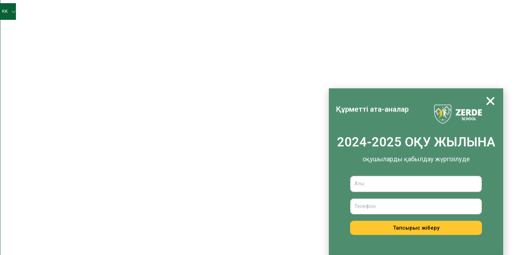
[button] (490, 112)
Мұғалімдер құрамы (190, 205)
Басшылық (179, 191)
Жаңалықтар (182, 177)
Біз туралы (172, 12)
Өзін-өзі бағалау (275, 11)
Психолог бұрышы (323, 11)
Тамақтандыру (381, 27)
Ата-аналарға (451, 12)
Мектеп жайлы (184, 163)
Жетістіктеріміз (369, 11)
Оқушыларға (409, 11)
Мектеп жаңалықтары (222, 11)
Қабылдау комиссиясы (438, 28)
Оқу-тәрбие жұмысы (267, 28)
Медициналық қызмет (329, 27)
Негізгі (142, 11)
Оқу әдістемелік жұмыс (199, 28)
